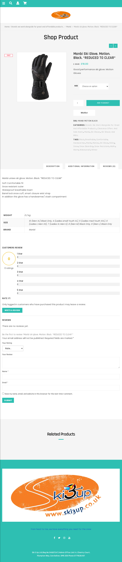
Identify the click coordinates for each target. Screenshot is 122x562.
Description (53, 166)
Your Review (7, 354)
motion (96, 143)
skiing (112, 143)
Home (7, 26)
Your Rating (7, 343)
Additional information (81, 166)
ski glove (104, 143)
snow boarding (86, 146)
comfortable (102, 139)
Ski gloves (95, 132)
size (76, 86)
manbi (89, 143)
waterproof (85, 149)
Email (5, 382)
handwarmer (79, 143)
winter (94, 149)
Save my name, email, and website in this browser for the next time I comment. (39, 394)
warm (76, 149)
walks (113, 146)
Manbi (68, 26)
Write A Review (12, 310)
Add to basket (103, 103)
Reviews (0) (109, 166)
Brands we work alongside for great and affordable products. (37, 26)
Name (5, 371)
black (81, 139)
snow (75, 146)
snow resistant (101, 146)
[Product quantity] (78, 103)
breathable (90, 139)
